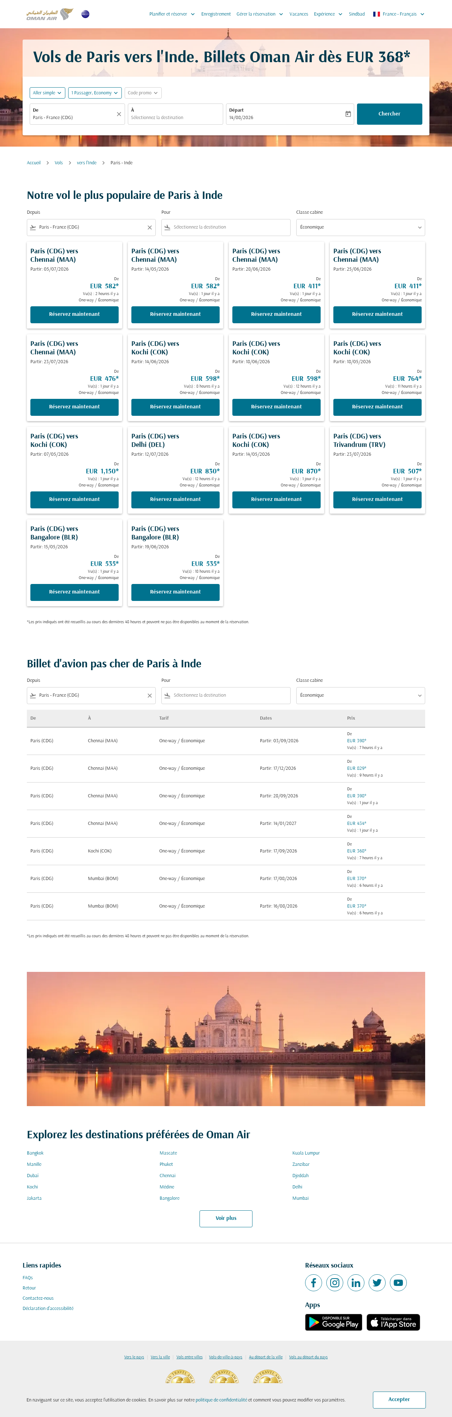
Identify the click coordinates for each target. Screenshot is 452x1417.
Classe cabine (309, 212)
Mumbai (300, 1198)
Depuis (33, 212)
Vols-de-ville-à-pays (225, 1357)
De (35, 110)
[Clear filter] (149, 227)
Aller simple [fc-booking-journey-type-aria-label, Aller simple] (44, 93)
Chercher (389, 114)
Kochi (32, 1187)
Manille (34, 1164)
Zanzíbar (301, 1164)
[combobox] (74, 118)
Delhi (297, 1187)
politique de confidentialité (221, 1400)
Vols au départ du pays (308, 1357)
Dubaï (32, 1176)
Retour (29, 1288)
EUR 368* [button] (378, 58)
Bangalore (169, 1198)
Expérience (330, 14)
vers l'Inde (86, 163)
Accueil (34, 163)
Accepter (399, 1400)
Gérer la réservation (262, 14)
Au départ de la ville (265, 1357)
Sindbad (357, 14)
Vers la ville (160, 1357)
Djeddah (300, 1176)
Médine (167, 1187)
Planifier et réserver (173, 14)
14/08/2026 (241, 117)
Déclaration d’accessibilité (48, 1308)
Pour (166, 212)
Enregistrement (216, 14)
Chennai (168, 1176)
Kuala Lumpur (306, 1153)
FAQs (28, 1278)
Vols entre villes (190, 1357)
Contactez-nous (38, 1298)
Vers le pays (134, 1357)
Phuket (166, 1164)
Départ (236, 110)
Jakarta (34, 1198)
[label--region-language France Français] (399, 14)
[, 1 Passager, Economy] (91, 93)
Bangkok (35, 1153)
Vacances (299, 14)
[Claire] (120, 114)
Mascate (168, 1153)
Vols (59, 163)
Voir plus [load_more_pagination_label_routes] (226, 1218)
